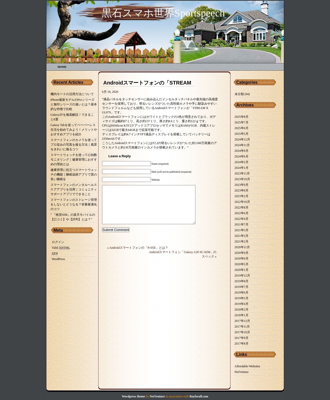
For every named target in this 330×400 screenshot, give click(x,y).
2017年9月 (242, 338)
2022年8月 (242, 207)
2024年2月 (242, 162)
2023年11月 (242, 173)
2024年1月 (242, 168)
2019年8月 (242, 281)
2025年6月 (242, 128)
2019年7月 (242, 287)
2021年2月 (242, 241)
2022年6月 (242, 213)
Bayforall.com (198, 396)
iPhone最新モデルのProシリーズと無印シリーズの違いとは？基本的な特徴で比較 (74, 104)
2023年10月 (242, 179)
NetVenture (242, 372)
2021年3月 (242, 236)
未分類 (239, 94)
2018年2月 (242, 309)
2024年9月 (242, 151)
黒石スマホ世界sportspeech (163, 13)
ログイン (58, 242)
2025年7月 (242, 122)
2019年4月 (242, 304)
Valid (61, 247)
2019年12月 (242, 275)
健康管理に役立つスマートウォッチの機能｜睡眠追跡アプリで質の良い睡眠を (74, 174)
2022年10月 (242, 202)
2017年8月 (242, 343)
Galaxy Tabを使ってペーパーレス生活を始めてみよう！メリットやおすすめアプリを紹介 (74, 129)
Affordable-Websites (247, 366)
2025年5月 (242, 134)
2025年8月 (242, 117)
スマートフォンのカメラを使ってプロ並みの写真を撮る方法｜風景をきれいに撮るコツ (74, 144)
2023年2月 (242, 196)
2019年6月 (242, 292)
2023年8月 (242, 190)
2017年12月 (242, 321)
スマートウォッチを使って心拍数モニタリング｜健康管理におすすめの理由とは (74, 159)
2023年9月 (242, 185)
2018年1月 (242, 315)
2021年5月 (242, 230)
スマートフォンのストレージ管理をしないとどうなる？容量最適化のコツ (74, 204)
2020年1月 (242, 270)
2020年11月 (242, 247)
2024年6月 (242, 156)
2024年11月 (242, 145)
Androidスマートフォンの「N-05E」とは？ (138, 255)
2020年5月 (242, 264)
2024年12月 (242, 139)
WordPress (58, 259)
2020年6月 (242, 258)
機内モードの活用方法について (72, 94)
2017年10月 (242, 332)
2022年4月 (242, 219)
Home (62, 66)
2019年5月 (242, 298)
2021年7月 (242, 224)
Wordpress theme (133, 396)
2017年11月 (242, 326)
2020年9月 (242, 253)
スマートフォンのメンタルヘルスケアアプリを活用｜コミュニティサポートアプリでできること (74, 189)
